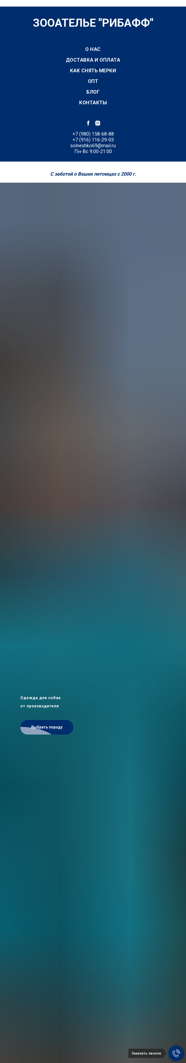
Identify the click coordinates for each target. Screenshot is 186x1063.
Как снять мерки (93, 71)
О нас (93, 49)
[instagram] (98, 123)
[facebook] (88, 123)
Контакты (93, 103)
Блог (93, 92)
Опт (93, 81)
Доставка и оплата (93, 60)
